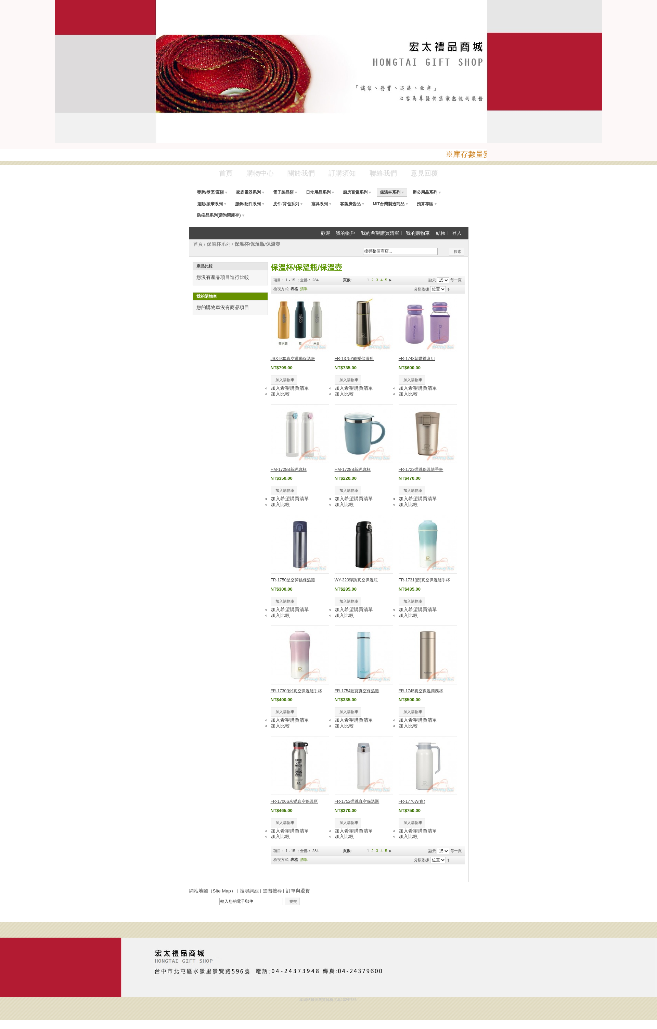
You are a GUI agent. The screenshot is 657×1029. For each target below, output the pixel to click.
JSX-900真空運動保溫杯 (293, 358)
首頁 (226, 173)
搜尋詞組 (249, 890)
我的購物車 (418, 233)
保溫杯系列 (219, 244)
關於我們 (301, 173)
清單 (304, 289)
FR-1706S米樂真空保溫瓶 (294, 801)
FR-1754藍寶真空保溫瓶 (357, 691)
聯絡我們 (383, 173)
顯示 (432, 280)
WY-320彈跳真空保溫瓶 (356, 580)
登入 (457, 233)
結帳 (441, 233)
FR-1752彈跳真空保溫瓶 (357, 801)
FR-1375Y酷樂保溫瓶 (354, 358)
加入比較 (280, 394)
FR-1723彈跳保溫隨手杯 (421, 469)
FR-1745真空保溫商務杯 (421, 691)
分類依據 (421, 289)
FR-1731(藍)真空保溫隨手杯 (424, 580)
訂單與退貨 (298, 890)
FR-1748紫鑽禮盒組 (417, 358)
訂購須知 (342, 173)
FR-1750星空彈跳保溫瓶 (293, 580)
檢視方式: (281, 289)
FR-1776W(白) (412, 801)
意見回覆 (424, 173)
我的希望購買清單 (380, 233)
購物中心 (260, 173)
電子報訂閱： (203, 901)
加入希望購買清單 (290, 388)
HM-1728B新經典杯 (289, 469)
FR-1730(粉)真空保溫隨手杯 (296, 691)
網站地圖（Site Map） (212, 890)
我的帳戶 (345, 233)
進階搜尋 (272, 890)
